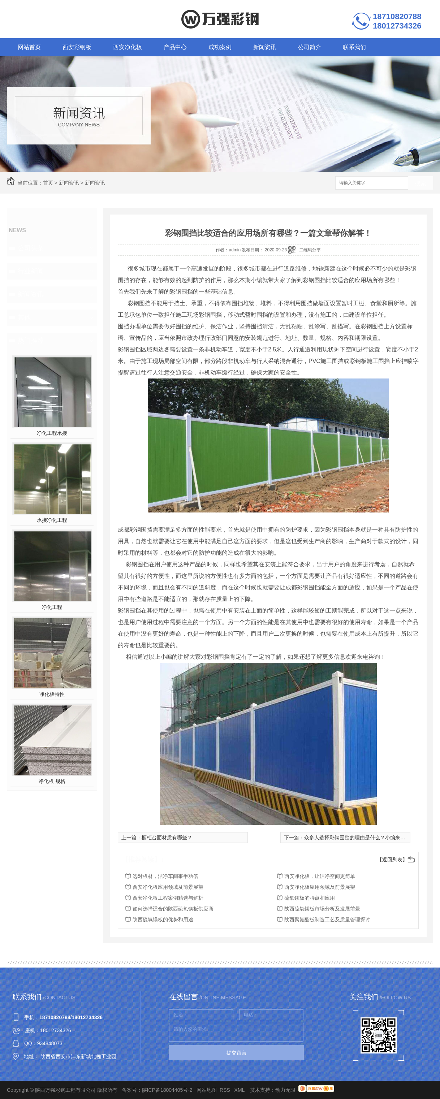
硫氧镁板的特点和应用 (309, 898)
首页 (48, 183)
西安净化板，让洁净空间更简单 (319, 876)
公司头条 (31, 248)
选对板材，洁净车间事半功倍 (165, 876)
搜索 (420, 183)
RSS (226, 1090)
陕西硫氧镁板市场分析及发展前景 (322, 909)
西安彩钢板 (76, 47)
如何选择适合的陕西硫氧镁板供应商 (173, 909)
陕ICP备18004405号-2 (167, 1090)
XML (240, 1090)
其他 (24, 317)
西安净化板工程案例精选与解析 (168, 898)
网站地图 (207, 1090)
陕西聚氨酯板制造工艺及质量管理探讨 (327, 919)
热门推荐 (31, 340)
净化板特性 (52, 694)
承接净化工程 (52, 520)
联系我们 (354, 47)
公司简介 (309, 47)
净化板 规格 (52, 781)
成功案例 (220, 47)
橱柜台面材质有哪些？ (167, 837)
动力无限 (285, 1090)
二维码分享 (310, 249)
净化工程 (52, 607)
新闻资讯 (264, 47)
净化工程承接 (52, 433)
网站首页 (29, 47)
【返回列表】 (392, 859)
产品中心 (175, 47)
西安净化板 (127, 47)
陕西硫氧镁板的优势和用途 (163, 919)
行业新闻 (31, 271)
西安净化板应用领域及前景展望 (168, 887)
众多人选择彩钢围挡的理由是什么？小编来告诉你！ (362, 837)
